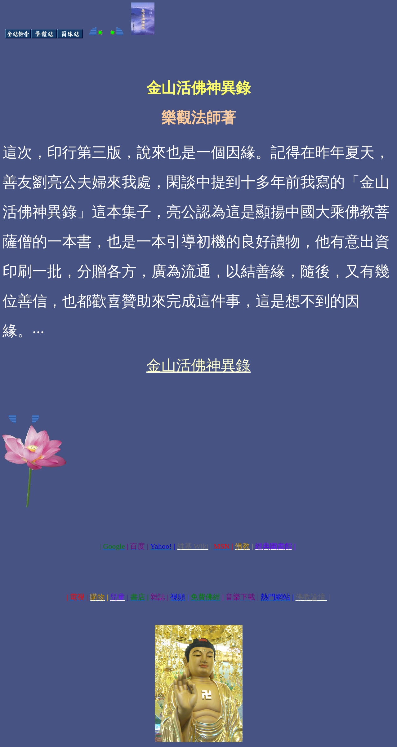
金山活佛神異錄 (198, 365)
